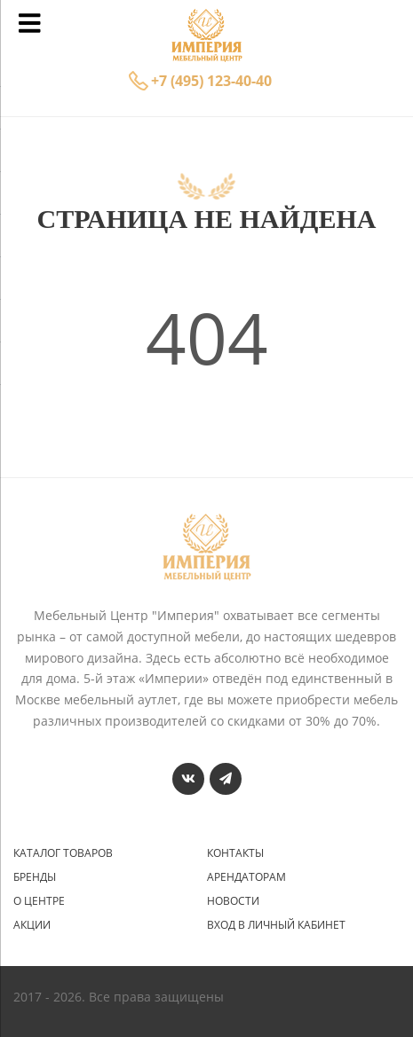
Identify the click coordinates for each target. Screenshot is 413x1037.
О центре (39, 901)
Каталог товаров (63, 853)
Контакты (235, 853)
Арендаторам (246, 877)
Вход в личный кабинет (276, 925)
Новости (233, 901)
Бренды (34, 877)
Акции (32, 925)
